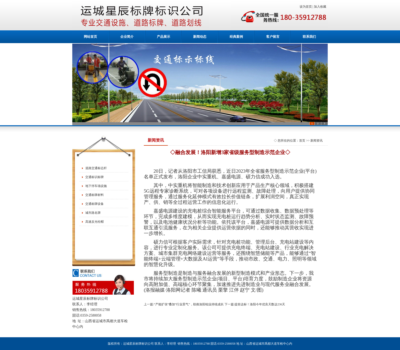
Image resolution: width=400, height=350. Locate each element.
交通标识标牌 (94, 177)
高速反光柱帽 (94, 221)
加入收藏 (321, 6)
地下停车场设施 (96, 186)
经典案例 (236, 37)
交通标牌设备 (94, 204)
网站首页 (90, 37)
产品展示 (163, 37)
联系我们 (309, 37)
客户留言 (272, 37)
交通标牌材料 (94, 195)
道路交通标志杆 (96, 168)
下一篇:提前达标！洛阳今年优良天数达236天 (255, 304)
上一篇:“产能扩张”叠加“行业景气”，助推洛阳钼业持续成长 (184, 304)
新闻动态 (199, 37)
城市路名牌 (93, 213)
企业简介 (127, 37)
